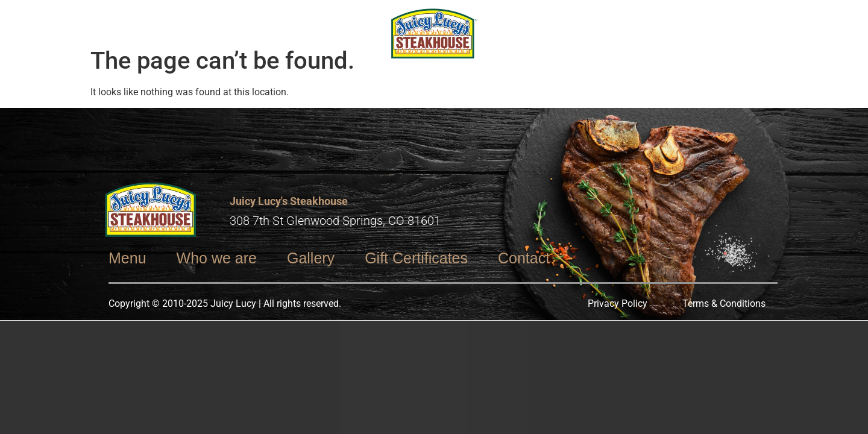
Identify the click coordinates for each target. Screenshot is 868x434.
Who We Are (130, 20)
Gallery (603, 20)
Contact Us (685, 20)
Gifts (205, 20)
